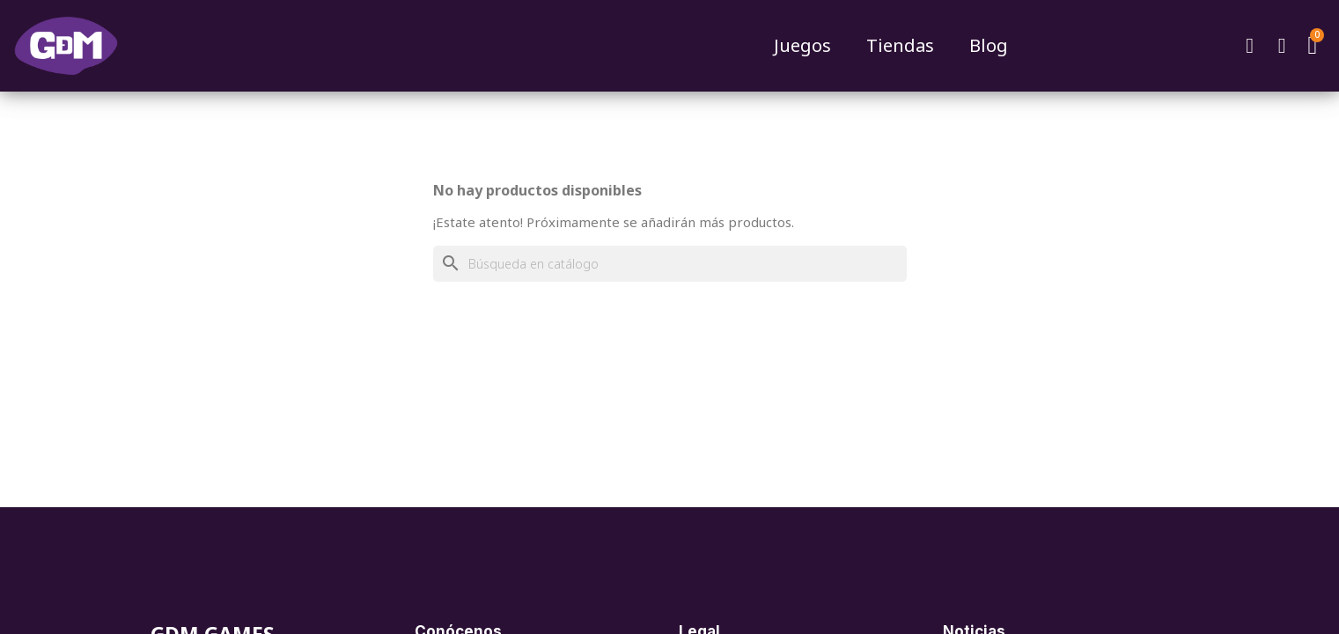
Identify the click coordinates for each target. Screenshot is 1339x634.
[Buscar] (670, 264)
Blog (988, 45)
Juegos (802, 45)
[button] (1250, 45)
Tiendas (900, 45)
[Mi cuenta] (1282, 45)
